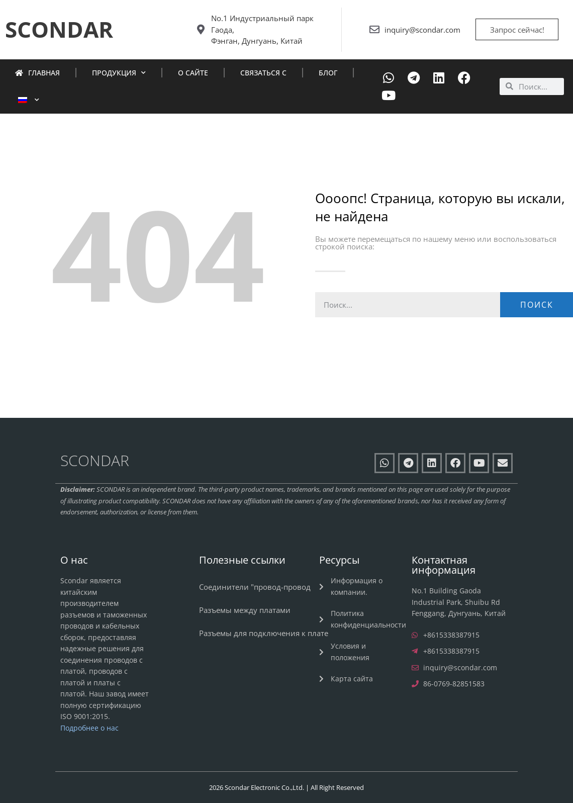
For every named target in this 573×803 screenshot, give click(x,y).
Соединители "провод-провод (255, 587)
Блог (328, 72)
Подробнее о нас (89, 728)
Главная (37, 72)
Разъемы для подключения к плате (263, 633)
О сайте (193, 72)
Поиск (536, 304)
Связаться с (263, 72)
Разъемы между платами (245, 610)
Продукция (119, 72)
